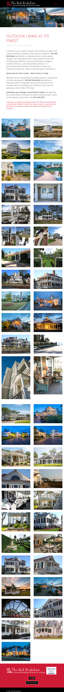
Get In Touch (32, 682)
